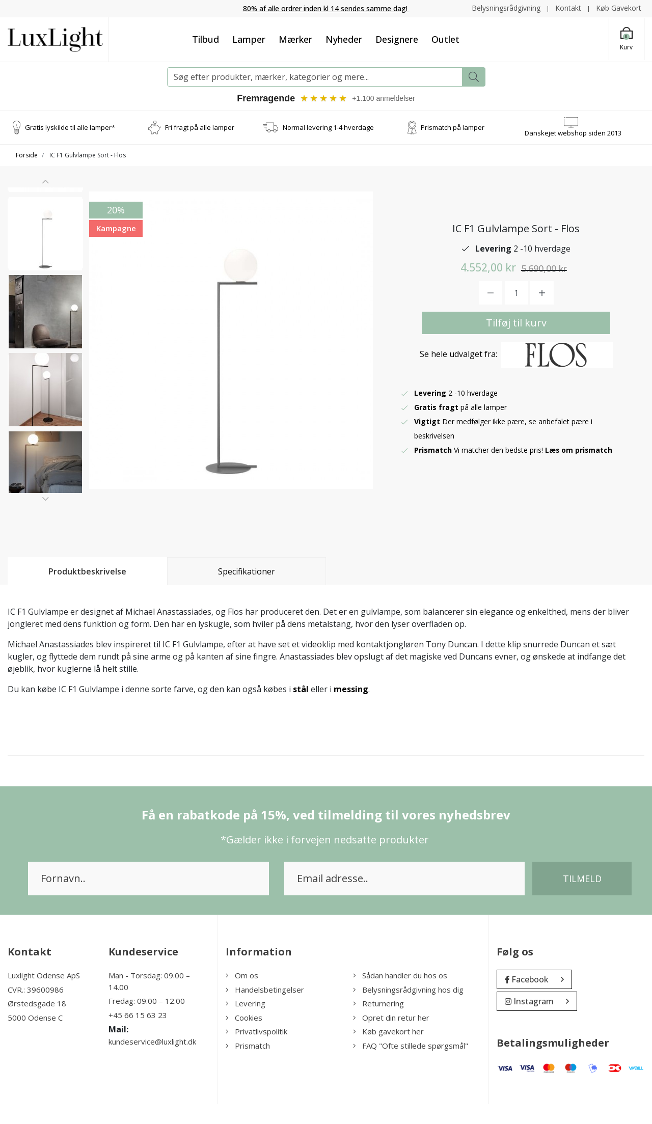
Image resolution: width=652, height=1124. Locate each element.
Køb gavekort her (388, 1052)
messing (351, 709)
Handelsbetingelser (265, 1009)
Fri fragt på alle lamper (199, 126)
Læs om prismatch (579, 459)
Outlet (445, 39)
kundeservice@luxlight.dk (152, 1062)
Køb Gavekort (618, 8)
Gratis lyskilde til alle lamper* (70, 126)
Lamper (248, 39)
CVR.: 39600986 (36, 1009)
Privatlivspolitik (256, 1052)
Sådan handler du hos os (400, 996)
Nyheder (343, 39)
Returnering (378, 1024)
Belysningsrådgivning (506, 8)
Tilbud (205, 39)
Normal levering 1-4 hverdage (328, 126)
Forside (27, 155)
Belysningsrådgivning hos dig (408, 1009)
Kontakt (568, 8)
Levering (245, 1024)
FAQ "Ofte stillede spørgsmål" (410, 1065)
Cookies (244, 1037)
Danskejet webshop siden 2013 (573, 132)
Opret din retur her (391, 1037)
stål (301, 709)
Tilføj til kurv (516, 332)
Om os (242, 996)
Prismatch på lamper (452, 126)
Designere (396, 39)
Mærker (295, 39)
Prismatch (248, 1065)
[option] (45, 228)
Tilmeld (582, 899)
